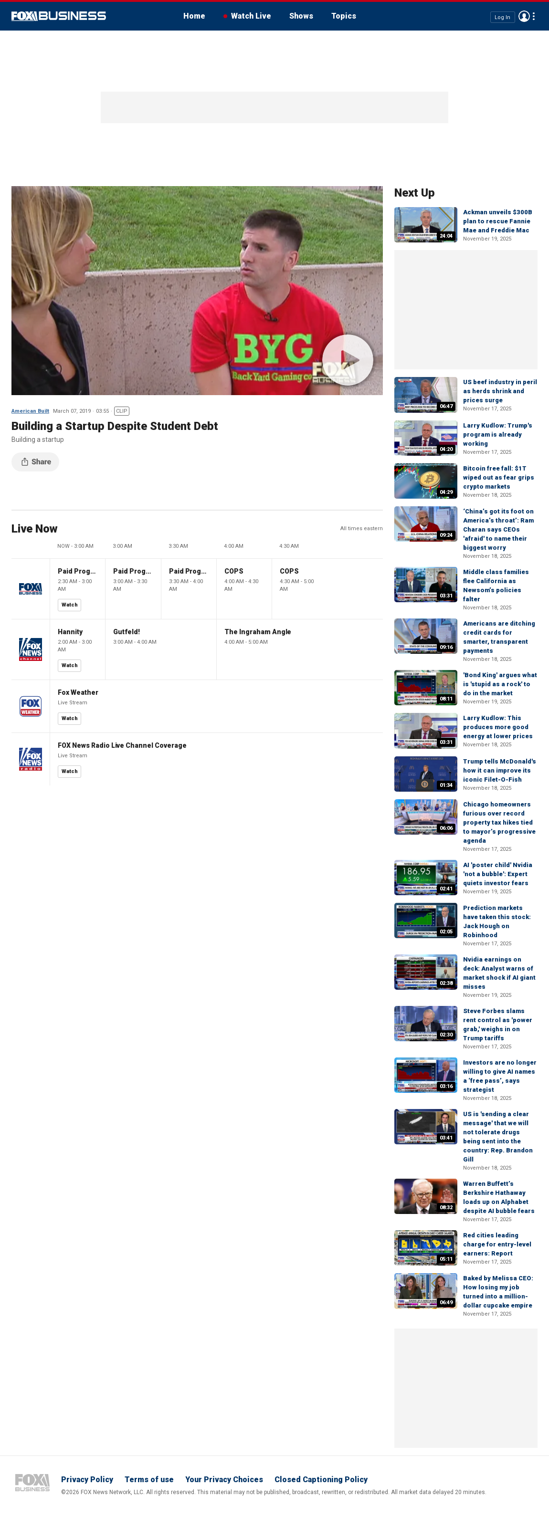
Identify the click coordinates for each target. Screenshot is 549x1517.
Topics (343, 16)
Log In (502, 17)
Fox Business (58, 16)
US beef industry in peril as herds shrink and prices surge (500, 391)
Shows (301, 16)
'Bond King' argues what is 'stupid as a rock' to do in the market (500, 684)
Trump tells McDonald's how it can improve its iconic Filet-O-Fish (499, 770)
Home (194, 16)
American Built (30, 411)
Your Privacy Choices (224, 1479)
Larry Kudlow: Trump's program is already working (497, 434)
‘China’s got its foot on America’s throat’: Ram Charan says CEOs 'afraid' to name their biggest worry (498, 529)
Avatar (524, 16)
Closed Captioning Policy (321, 1479)
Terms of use (149, 1479)
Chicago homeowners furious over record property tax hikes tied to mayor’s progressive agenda (499, 822)
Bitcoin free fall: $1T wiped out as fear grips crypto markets (498, 477)
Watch (70, 605)
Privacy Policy (87, 1479)
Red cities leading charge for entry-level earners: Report (497, 1244)
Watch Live (251, 16)
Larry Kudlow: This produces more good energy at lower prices (498, 727)
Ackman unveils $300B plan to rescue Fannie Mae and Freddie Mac (497, 221)
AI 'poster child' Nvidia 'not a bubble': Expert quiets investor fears (497, 874)
